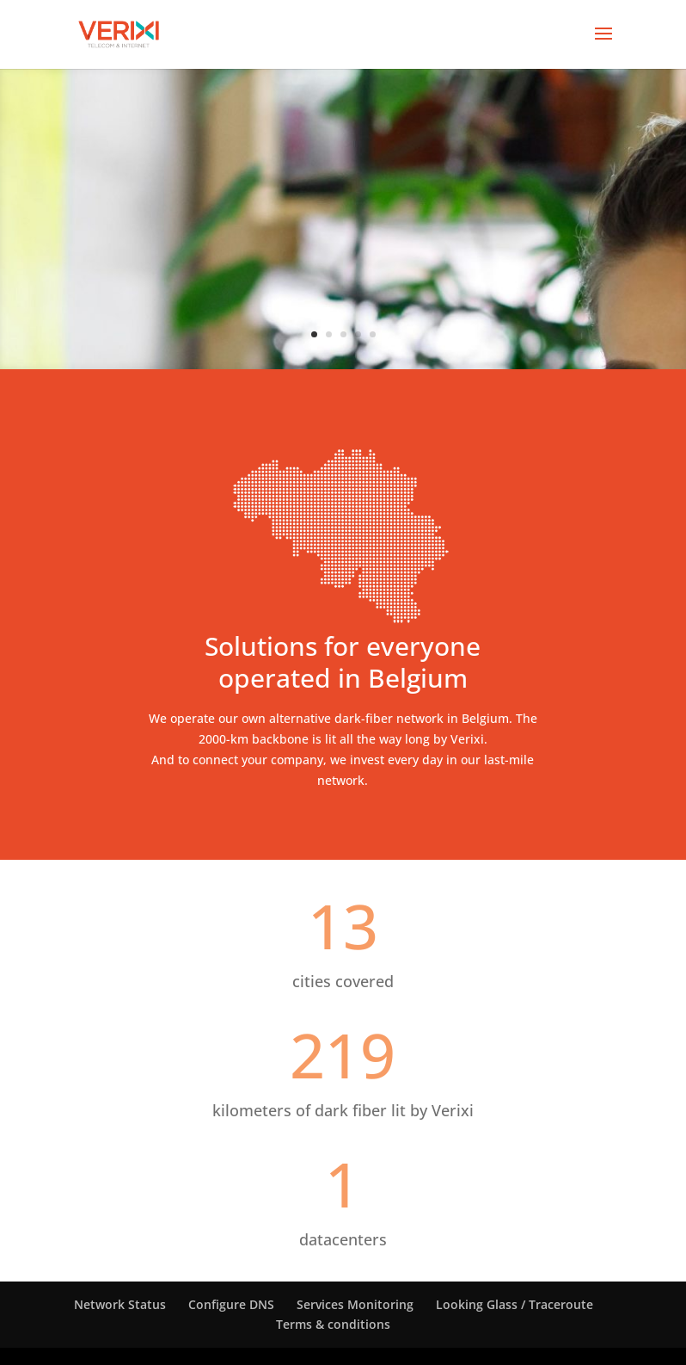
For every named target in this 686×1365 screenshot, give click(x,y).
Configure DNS (231, 1304)
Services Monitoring (355, 1304)
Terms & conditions (333, 1324)
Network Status (120, 1304)
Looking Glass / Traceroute (514, 1304)
